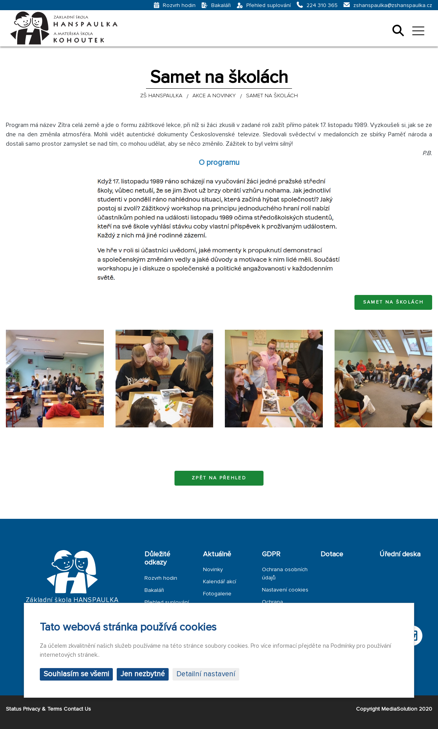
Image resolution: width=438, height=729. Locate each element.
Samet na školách (393, 302)
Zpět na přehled (219, 478)
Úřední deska (399, 554)
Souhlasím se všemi (76, 674)
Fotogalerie (217, 593)
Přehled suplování (166, 602)
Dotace (331, 554)
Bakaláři (154, 590)
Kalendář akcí (219, 581)
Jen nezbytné (143, 674)
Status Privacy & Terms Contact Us (48, 709)
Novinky (213, 569)
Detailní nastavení (205, 674)
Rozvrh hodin (160, 578)
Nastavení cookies (285, 589)
